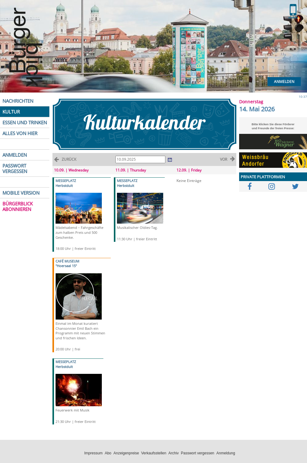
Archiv (173, 453)
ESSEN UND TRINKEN (24, 122)
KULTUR (11, 112)
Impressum (93, 453)
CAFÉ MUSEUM (67, 261)
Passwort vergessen (197, 453)
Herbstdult (64, 185)
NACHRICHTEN (17, 101)
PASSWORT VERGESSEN (14, 168)
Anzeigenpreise (126, 453)
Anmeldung (225, 453)
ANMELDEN (14, 155)
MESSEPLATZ (66, 180)
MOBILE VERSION (20, 193)
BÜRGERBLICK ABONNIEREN (17, 206)
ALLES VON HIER (19, 133)
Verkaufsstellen (153, 453)
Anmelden (284, 81)
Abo (108, 453)
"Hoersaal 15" (66, 265)
